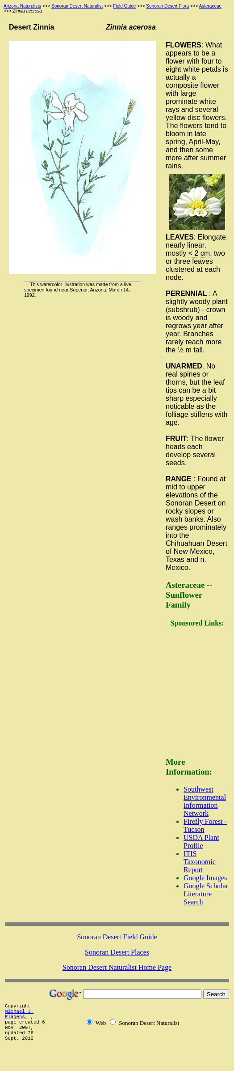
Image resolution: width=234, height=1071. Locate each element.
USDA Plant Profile (201, 841)
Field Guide (124, 6)
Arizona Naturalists (22, 6)
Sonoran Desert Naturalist (77, 6)
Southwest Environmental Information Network (205, 801)
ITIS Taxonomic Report (200, 862)
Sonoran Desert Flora (167, 6)
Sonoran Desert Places (117, 952)
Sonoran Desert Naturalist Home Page (117, 967)
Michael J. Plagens (19, 1014)
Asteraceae (210, 6)
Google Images (205, 878)
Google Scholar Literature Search (206, 894)
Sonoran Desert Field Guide (117, 937)
